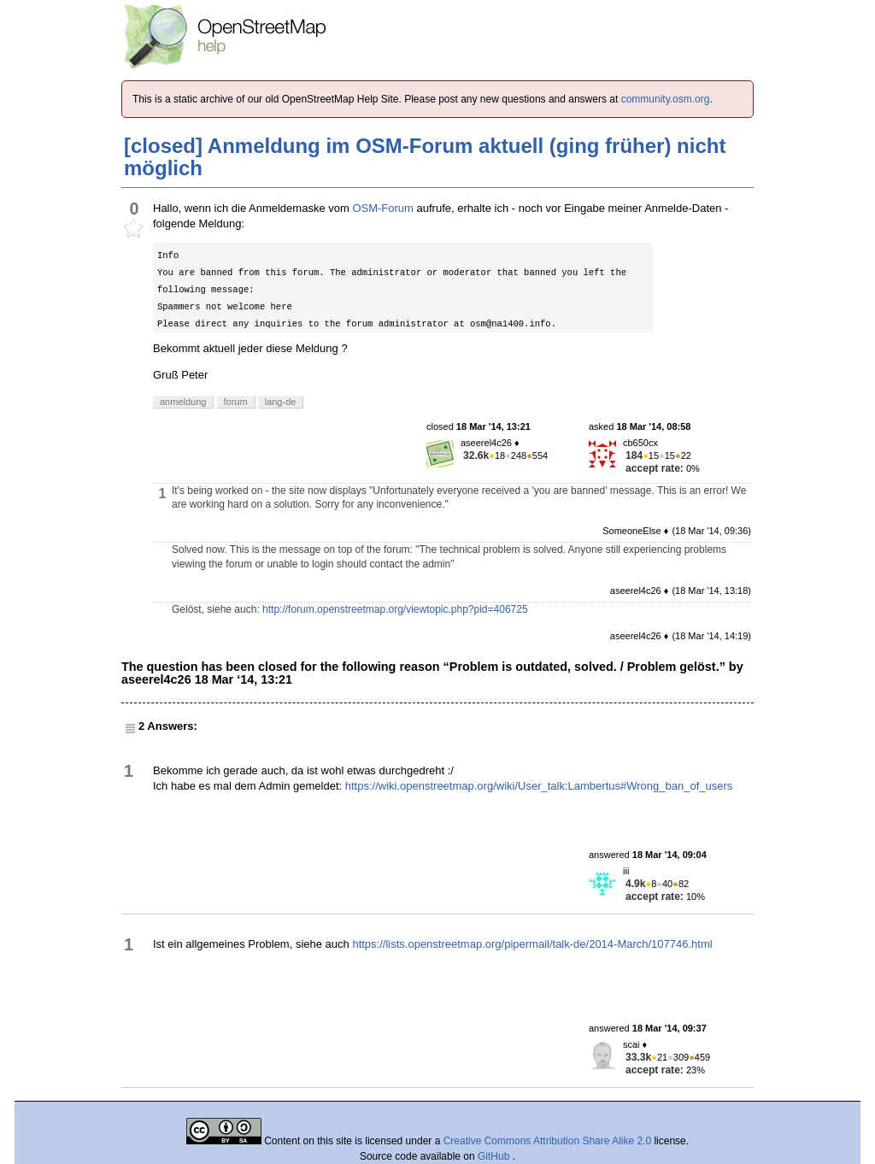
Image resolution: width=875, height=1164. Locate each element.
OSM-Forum (383, 208)
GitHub (495, 1156)
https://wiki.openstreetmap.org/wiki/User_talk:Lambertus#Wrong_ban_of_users (539, 785)
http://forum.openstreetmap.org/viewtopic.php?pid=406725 (395, 609)
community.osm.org (665, 99)
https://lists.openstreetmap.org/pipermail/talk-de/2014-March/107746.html (532, 944)
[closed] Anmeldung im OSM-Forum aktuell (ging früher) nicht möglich (424, 156)
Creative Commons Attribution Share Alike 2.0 (547, 1141)
